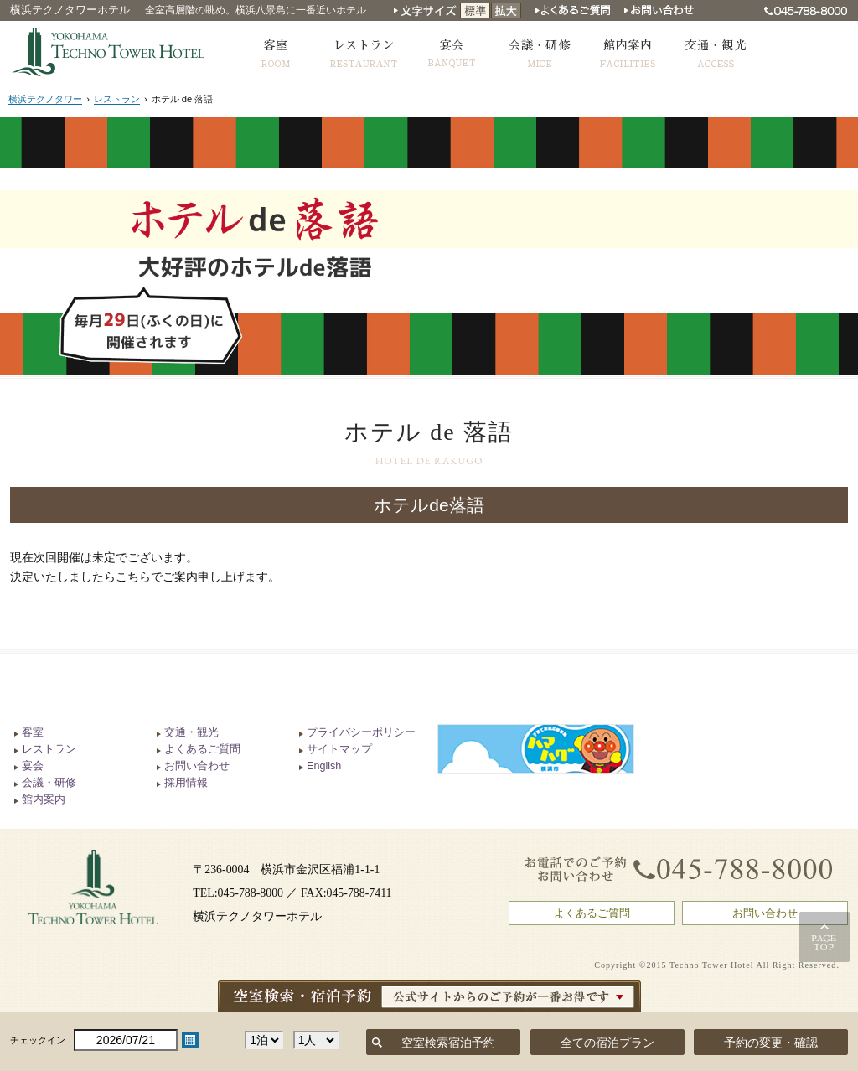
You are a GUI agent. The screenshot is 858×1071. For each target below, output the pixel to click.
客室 (33, 732)
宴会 (33, 766)
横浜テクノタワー (45, 99)
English (324, 766)
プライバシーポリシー (361, 732)
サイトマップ (339, 749)
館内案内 (43, 799)
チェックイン (37, 1040)
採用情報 (186, 783)
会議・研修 (49, 783)
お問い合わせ (197, 766)
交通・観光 (191, 732)
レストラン (117, 99)
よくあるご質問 (202, 749)
